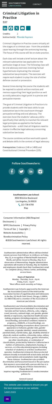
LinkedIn (30, 171)
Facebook (12, 171)
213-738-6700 (27, 204)
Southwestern (17, 4)
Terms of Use (9, 229)
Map (26, 208)
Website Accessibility (13, 232)
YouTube (26, 181)
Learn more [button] (10, 392)
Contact (37, 4)
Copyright (23, 229)
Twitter (21, 171)
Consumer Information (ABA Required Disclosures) (21, 219)
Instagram (40, 171)
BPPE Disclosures (11, 225)
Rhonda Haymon (25, 37)
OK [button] (7, 399)
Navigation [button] (4, 4)
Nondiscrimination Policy (15, 236)
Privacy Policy (29, 225)
